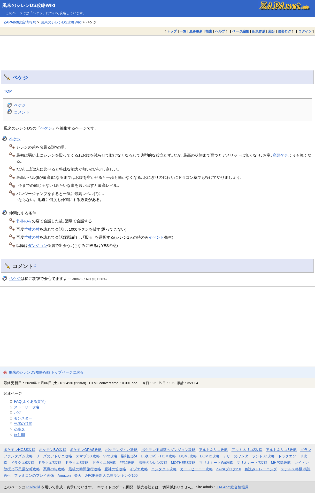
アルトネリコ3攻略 (281, 450)
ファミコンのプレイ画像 (34, 475)
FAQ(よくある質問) (29, 401)
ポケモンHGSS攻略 (19, 450)
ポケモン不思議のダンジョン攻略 (168, 450)
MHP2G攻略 (281, 462)
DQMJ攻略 (187, 456)
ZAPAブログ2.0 (228, 469)
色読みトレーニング (260, 469)
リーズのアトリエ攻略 (54, 456)
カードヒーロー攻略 (196, 469)
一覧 (183, 31)
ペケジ (20, 77)
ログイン (305, 31)
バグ (17, 412)
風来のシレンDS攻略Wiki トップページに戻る (46, 372)
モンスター (23, 418)
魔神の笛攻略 (115, 469)
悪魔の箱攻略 (54, 469)
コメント (21, 112)
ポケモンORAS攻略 (86, 450)
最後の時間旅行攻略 (84, 469)
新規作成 (258, 31)
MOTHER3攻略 (183, 462)
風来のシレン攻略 (153, 462)
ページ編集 (240, 31)
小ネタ (19, 429)
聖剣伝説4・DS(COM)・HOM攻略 (148, 456)
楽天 (77, 475)
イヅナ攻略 (139, 469)
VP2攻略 (110, 456)
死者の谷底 (23, 424)
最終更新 (196, 31)
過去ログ (284, 31)
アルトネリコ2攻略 (247, 450)
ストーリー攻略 (26, 407)
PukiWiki (33, 487)
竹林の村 (24, 221)
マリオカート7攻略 (251, 462)
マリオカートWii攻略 (216, 462)
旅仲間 (19, 435)
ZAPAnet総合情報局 (20, 22)
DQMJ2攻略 (209, 456)
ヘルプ (220, 31)
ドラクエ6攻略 (22, 462)
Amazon (64, 475)
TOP (8, 91)
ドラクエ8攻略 (77, 462)
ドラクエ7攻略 (50, 462)
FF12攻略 (127, 462)
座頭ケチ (280, 155)
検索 (208, 31)
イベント (156, 237)
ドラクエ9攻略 (104, 462)
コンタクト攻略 (163, 469)
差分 (271, 31)
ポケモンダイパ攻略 (121, 450)
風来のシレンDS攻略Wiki (28, 5)
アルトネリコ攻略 (213, 450)
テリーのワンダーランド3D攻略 (249, 456)
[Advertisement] (158, 49)
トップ (172, 31)
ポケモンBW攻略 (52, 450)
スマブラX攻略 (88, 456)
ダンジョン (37, 245)
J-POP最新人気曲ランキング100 (111, 475)
